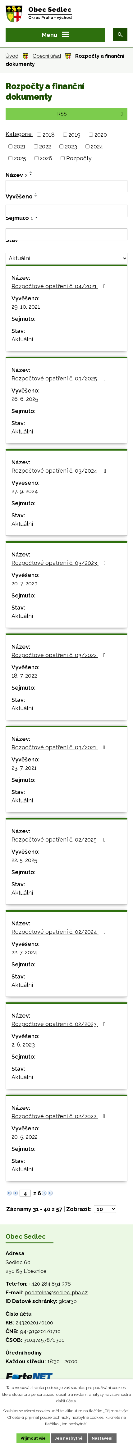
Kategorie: (19, 134)
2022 (45, 146)
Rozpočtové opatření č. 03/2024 (60, 470)
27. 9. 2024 (24, 491)
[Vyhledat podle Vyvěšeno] (66, 211)
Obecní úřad (47, 56)
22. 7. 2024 (24, 952)
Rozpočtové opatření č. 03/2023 (59, 563)
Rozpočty (79, 158)
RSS (91, 114)
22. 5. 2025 (24, 860)
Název (17, 175)
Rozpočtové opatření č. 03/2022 (59, 655)
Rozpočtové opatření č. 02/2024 (59, 931)
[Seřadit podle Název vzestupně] (31, 172)
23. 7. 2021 (24, 768)
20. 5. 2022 (24, 1136)
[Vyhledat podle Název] (66, 186)
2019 (74, 134)
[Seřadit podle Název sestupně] (31, 174)
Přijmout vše (33, 1438)
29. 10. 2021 (25, 306)
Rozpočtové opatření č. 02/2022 (59, 1116)
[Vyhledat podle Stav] (66, 258)
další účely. (66, 1401)
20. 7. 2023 (24, 583)
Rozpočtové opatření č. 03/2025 (59, 378)
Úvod (12, 56)
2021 (19, 146)
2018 (49, 134)
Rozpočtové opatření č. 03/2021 (59, 747)
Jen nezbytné (69, 1438)
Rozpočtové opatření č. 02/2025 (59, 839)
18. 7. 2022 (24, 675)
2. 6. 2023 (23, 1044)
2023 (71, 146)
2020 (100, 134)
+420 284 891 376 (50, 1284)
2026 (46, 158)
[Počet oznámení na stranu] (105, 1209)
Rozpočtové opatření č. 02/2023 (59, 1024)
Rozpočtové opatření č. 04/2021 (59, 286)
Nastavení (102, 1438)
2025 (20, 158)
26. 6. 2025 (24, 399)
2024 (97, 146)
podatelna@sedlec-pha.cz (56, 1292)
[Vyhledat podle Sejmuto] (66, 234)
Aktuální (22, 339)
